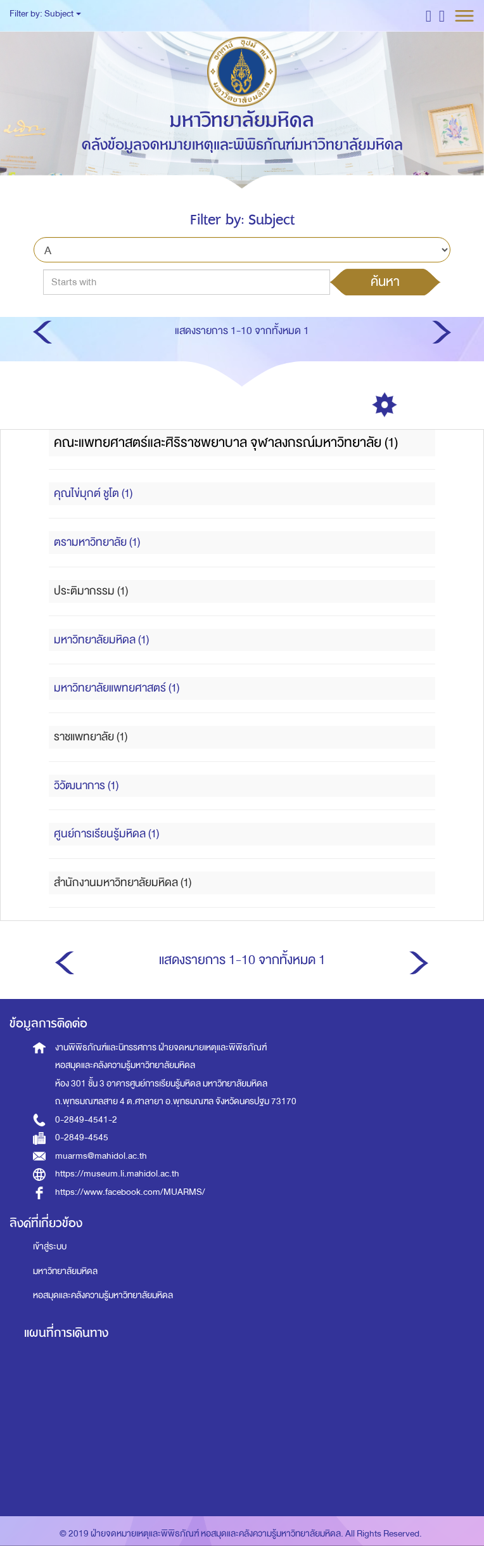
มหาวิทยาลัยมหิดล (65, 1271)
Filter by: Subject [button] (45, 14)
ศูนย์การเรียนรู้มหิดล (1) (106, 834)
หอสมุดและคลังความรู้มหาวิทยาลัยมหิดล (103, 1295)
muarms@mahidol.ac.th (101, 1156)
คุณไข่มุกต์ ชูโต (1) (93, 493)
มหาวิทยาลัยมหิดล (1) (101, 640)
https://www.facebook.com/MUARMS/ (130, 1192)
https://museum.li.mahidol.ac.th (117, 1174)
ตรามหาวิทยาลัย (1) (97, 542)
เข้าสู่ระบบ (50, 1246)
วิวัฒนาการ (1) (86, 786)
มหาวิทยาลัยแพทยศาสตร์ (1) (116, 688)
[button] (429, 15)
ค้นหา (385, 281)
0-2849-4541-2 (86, 1120)
